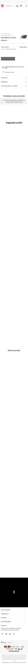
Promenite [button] (9, 642)
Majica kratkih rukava (5, 33)
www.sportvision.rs (8, 662)
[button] (12, 6)
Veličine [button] (8, 49)
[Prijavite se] (20, 6)
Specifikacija (13, 82)
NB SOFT (16, 662)
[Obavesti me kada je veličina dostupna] (2, 52)
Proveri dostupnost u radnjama (13, 86)
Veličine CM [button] (13, 49)
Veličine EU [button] (3, 49)
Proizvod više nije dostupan (8, 58)
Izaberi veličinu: (5, 47)
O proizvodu (13, 77)
